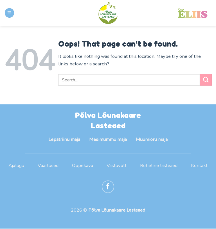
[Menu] (9, 13)
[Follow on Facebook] (108, 187)
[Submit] (206, 80)
